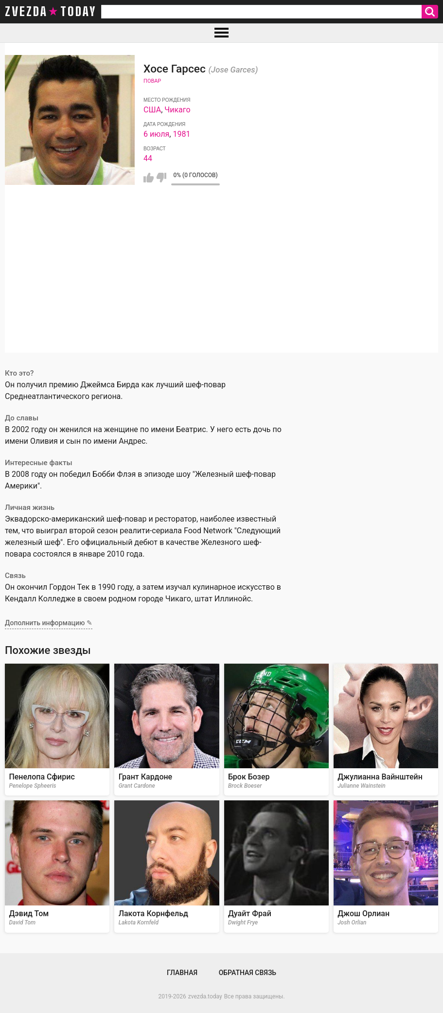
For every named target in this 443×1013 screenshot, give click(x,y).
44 (147, 158)
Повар (152, 81)
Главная (182, 973)
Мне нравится (148, 177)
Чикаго (177, 109)
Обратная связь (247, 973)
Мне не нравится (161, 177)
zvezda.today (205, 996)
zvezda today (50, 12)
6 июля (156, 134)
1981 (181, 134)
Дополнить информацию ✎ (48, 623)
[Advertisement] (221, 285)
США (152, 109)
